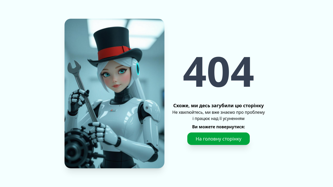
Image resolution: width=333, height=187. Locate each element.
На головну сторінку (218, 139)
